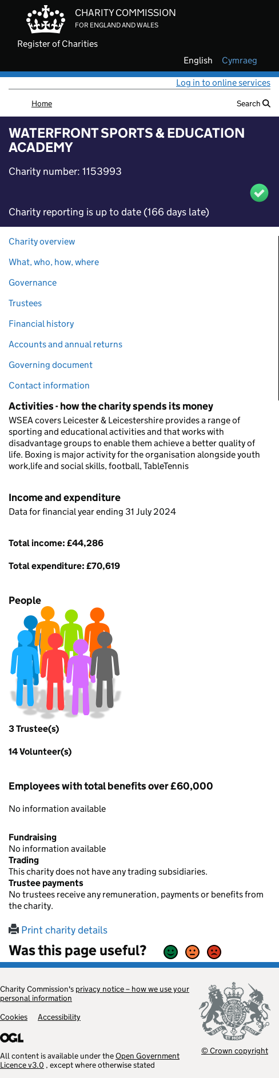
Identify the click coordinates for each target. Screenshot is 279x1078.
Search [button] (253, 103)
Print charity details (58, 930)
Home (41, 103)
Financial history (41, 323)
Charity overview (42, 241)
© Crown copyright (234, 1050)
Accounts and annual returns (65, 344)
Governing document (51, 364)
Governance (33, 282)
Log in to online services (223, 82)
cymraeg (239, 60)
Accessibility (59, 1017)
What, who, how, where (54, 262)
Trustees (25, 303)
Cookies (13, 1017)
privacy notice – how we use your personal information (94, 993)
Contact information (49, 385)
